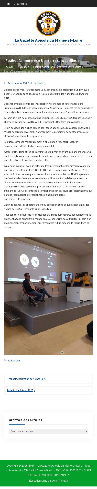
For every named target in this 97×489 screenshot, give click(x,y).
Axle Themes (60, 480)
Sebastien (39, 83)
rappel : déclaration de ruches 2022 (27, 379)
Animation (14, 360)
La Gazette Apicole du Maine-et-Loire (48, 40)
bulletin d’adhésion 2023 (20, 390)
